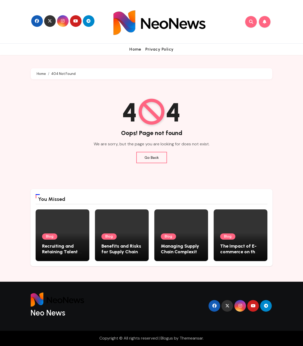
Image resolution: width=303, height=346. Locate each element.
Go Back (152, 157)
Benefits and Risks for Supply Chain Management (121, 251)
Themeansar (191, 338)
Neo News (47, 313)
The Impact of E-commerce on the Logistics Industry (239, 251)
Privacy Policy (159, 49)
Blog (49, 236)
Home (135, 49)
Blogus (167, 338)
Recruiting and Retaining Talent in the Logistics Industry (62, 254)
